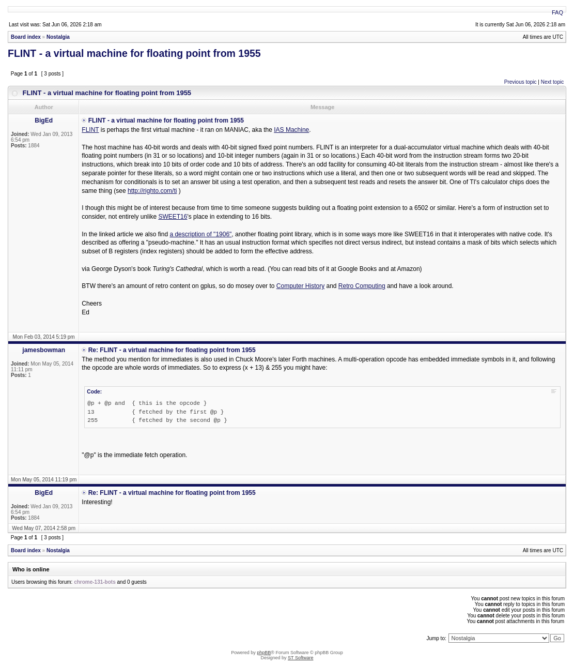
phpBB (264, 652)
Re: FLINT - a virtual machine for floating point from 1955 (172, 350)
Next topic (552, 82)
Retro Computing (361, 286)
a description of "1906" (200, 234)
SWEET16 (172, 216)
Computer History (300, 286)
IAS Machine (291, 129)
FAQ (557, 12)
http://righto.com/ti (152, 190)
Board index (26, 37)
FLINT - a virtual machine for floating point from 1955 (134, 53)
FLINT (90, 129)
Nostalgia (58, 37)
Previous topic (520, 82)
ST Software (300, 657)
